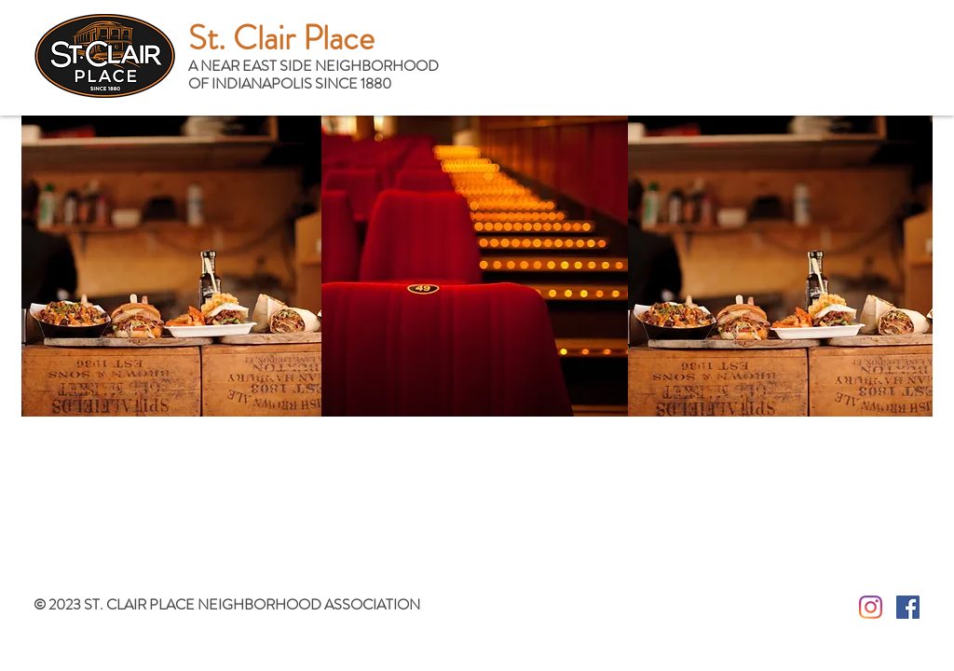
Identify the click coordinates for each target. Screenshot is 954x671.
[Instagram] (870, 607)
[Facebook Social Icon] (908, 607)
